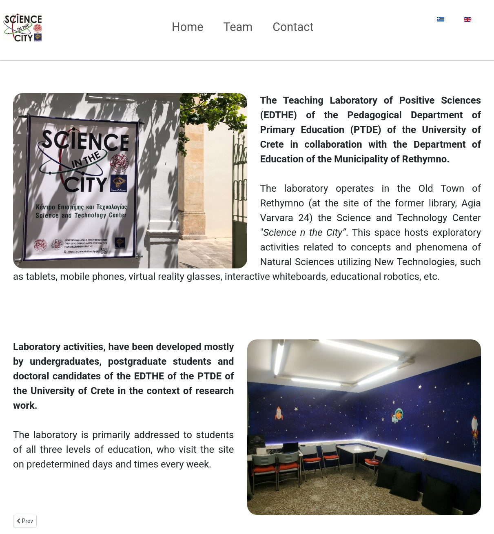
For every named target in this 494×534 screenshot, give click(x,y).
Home (188, 27)
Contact (293, 27)
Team (238, 27)
